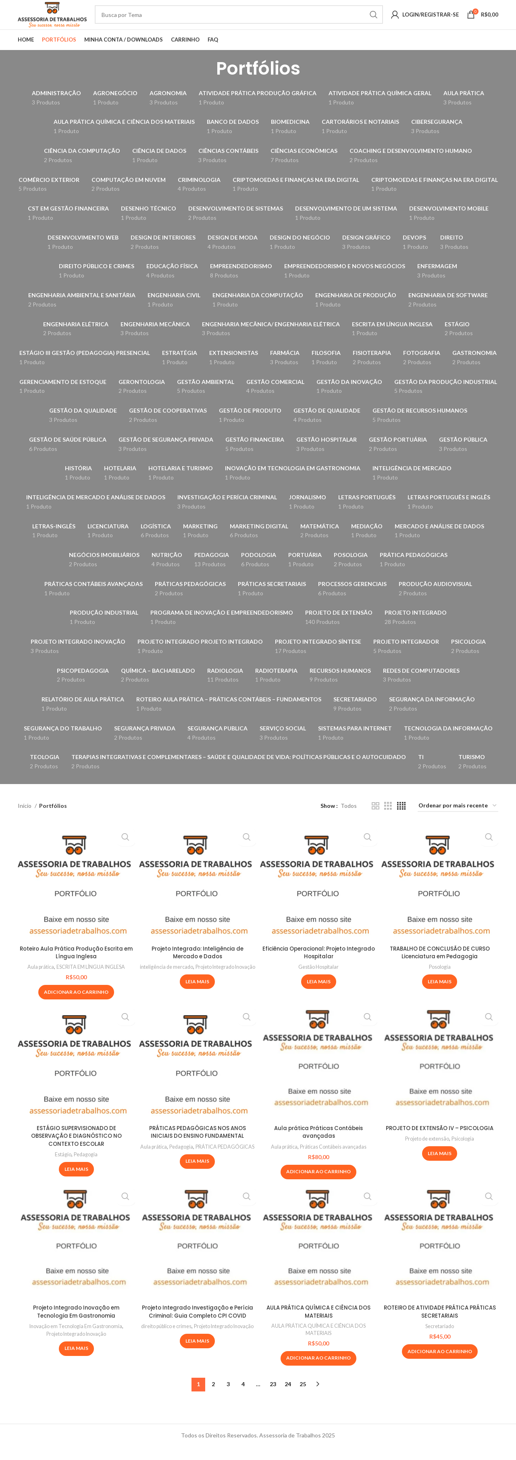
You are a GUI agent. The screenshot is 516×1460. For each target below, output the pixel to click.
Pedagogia (86, 1167)
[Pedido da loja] (458, 818)
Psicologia (465, 1151)
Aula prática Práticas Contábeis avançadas (318, 1145)
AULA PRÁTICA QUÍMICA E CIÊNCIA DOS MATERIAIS (318, 1324)
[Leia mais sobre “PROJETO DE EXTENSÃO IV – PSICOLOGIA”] (439, 1166)
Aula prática (38, 979)
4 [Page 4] (243, 1397)
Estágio (62, 1167)
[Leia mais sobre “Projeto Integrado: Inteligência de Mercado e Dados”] (197, 1002)
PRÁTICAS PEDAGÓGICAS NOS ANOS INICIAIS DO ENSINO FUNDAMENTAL (197, 1145)
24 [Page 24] (288, 1397)
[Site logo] (68, 20)
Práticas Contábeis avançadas (334, 1159)
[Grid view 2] (375, 818)
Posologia (440, 979)
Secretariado (439, 1338)
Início (25, 818)
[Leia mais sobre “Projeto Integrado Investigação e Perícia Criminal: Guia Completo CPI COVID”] (197, 1369)
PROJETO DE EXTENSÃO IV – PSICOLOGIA (440, 1141)
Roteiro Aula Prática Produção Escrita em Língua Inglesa (76, 965)
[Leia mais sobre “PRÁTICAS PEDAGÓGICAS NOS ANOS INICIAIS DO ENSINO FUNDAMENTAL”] (197, 1181)
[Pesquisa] (255, 21)
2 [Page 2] (213, 1397)
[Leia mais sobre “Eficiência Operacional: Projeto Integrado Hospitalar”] (318, 994)
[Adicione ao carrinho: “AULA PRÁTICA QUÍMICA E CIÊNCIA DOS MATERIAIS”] (318, 1371)
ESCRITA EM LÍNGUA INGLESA (92, 979)
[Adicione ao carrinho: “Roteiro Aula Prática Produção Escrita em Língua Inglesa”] (76, 1004)
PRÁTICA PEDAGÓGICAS (197, 1166)
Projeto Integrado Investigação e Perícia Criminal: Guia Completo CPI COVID (197, 1328)
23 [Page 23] (273, 1397)
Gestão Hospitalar (318, 979)
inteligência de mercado (197, 979)
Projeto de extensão (426, 1151)
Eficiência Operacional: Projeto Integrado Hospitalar (319, 965)
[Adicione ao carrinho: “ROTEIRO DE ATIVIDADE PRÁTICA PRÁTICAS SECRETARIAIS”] (440, 1364)
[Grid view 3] (388, 818)
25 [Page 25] (303, 1397)
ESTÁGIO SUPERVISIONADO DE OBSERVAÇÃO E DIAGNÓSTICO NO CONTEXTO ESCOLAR (76, 1148)
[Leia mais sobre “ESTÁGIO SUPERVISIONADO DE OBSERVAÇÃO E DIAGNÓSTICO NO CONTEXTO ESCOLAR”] (76, 1181)
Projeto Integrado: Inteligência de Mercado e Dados (197, 965)
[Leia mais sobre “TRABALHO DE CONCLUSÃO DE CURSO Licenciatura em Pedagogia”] (439, 994)
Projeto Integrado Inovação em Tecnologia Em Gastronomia (76, 1324)
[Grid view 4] (401, 818)
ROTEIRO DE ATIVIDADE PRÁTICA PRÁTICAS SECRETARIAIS (439, 1324)
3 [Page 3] (228, 1397)
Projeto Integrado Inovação (197, 987)
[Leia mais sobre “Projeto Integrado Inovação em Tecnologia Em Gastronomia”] (76, 1361)
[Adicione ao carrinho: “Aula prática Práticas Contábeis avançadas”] (318, 1184)
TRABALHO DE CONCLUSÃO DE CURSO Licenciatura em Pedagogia (439, 965)
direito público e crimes (197, 1346)
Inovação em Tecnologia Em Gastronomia (75, 1338)
